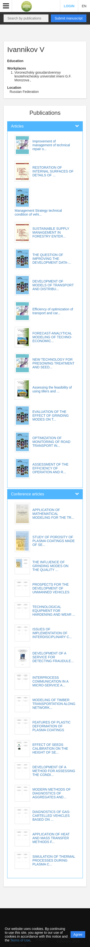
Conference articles (27, 494)
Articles (17, 126)
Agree (77, 934)
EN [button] (84, 6)
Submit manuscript (69, 18)
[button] (6, 6)
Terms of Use (20, 940)
